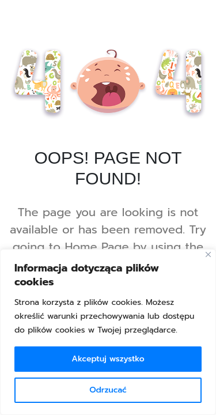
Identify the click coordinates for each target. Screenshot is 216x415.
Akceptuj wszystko (107, 359)
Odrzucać (108, 390)
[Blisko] (208, 254)
